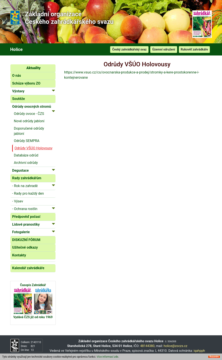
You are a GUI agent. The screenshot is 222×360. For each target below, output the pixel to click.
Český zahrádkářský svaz (129, 49)
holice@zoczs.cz (175, 346)
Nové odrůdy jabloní (29, 121)
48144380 (147, 346)
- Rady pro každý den (28, 193)
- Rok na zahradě (33, 185)
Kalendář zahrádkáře (28, 268)
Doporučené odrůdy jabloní (29, 131)
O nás (16, 75)
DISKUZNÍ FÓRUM (26, 240)
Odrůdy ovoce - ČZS (29, 114)
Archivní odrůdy (26, 163)
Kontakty (19, 255)
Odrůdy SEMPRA (26, 141)
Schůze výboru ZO (26, 83)
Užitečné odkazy (25, 247)
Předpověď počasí (26, 217)
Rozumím (214, 357)
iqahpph (199, 351)
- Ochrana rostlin (33, 208)
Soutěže (18, 99)
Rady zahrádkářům (26, 178)
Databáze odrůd (26, 155)
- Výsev (17, 201)
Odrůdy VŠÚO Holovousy (33, 148)
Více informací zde (107, 356)
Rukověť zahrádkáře (194, 49)
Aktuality (33, 68)
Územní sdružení (163, 49)
